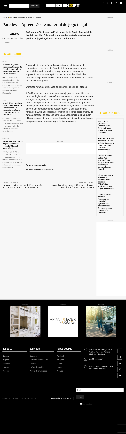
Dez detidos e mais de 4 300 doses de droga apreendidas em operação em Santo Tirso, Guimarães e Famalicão (12, 108)
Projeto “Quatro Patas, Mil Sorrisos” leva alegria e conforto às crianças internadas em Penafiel (106, 162)
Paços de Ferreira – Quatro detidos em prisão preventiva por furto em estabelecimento (22, 186)
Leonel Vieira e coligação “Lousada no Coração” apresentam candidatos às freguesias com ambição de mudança (105, 203)
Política (4, 61)
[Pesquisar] (34, 6)
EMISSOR (14, 34)
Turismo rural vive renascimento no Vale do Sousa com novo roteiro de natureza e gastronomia (106, 144)
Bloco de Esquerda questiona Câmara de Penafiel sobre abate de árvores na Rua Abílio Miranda (12, 69)
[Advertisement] (66, 148)
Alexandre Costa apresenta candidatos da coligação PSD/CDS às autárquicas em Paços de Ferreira (106, 182)
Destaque (5, 17)
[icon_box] (99, 351)
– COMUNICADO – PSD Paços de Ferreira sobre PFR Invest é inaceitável (12, 144)
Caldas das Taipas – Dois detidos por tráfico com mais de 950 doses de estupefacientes (73, 186)
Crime (4, 100)
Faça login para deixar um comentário (40, 169)
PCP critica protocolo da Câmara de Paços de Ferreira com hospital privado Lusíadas (105, 127)
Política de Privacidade (102, 404)
